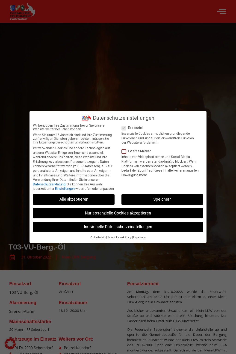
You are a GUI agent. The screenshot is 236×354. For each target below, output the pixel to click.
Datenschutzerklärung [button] (119, 235)
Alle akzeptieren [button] (73, 197)
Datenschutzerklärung (49, 182)
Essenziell (134, 126)
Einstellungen (65, 187)
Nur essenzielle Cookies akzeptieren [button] (118, 211)
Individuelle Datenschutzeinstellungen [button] (118, 225)
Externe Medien (137, 149)
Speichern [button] (162, 197)
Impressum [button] (139, 235)
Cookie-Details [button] (98, 235)
